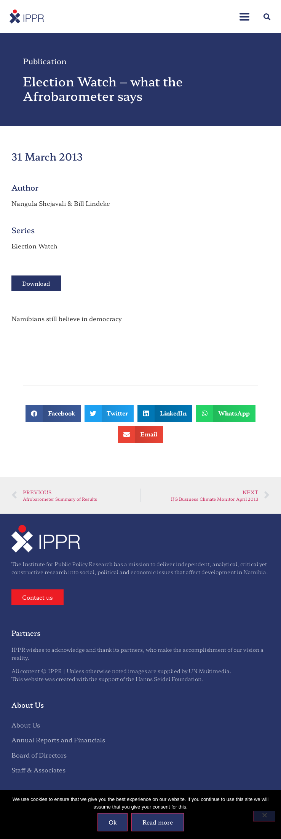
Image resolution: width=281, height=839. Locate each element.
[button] (267, 16)
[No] (264, 816)
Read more (157, 822)
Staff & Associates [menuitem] (38, 769)
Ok (113, 822)
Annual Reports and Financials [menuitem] (58, 739)
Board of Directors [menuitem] (39, 754)
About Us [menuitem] (25, 724)
